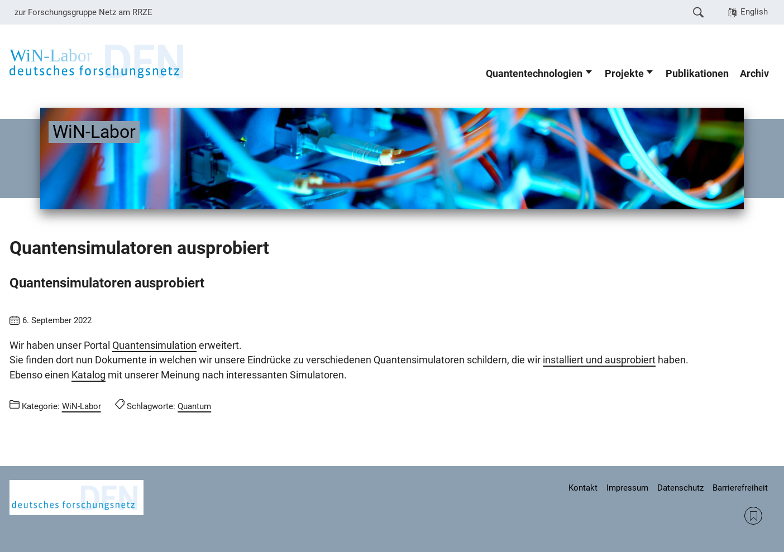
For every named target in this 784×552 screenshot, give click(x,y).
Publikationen (697, 73)
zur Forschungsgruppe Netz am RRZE (83, 12)
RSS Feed (753, 516)
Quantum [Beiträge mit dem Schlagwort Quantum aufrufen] (194, 406)
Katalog (88, 375)
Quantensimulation (154, 345)
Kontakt (582, 488)
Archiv (754, 73)
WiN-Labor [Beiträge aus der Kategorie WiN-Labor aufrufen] (81, 406)
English (754, 12)
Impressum (627, 488)
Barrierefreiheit (740, 488)
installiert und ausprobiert (599, 360)
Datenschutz (680, 488)
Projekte (624, 73)
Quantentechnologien (534, 73)
